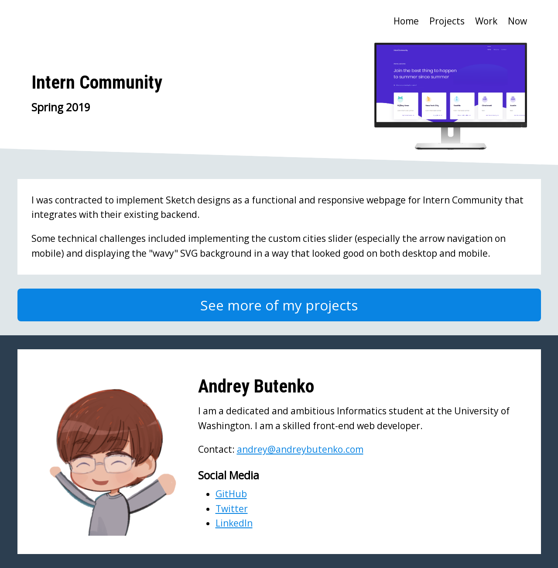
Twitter (232, 509)
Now (517, 21)
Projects (447, 21)
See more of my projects (279, 305)
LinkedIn (234, 523)
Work (486, 21)
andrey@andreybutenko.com (300, 449)
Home (406, 21)
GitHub (231, 494)
